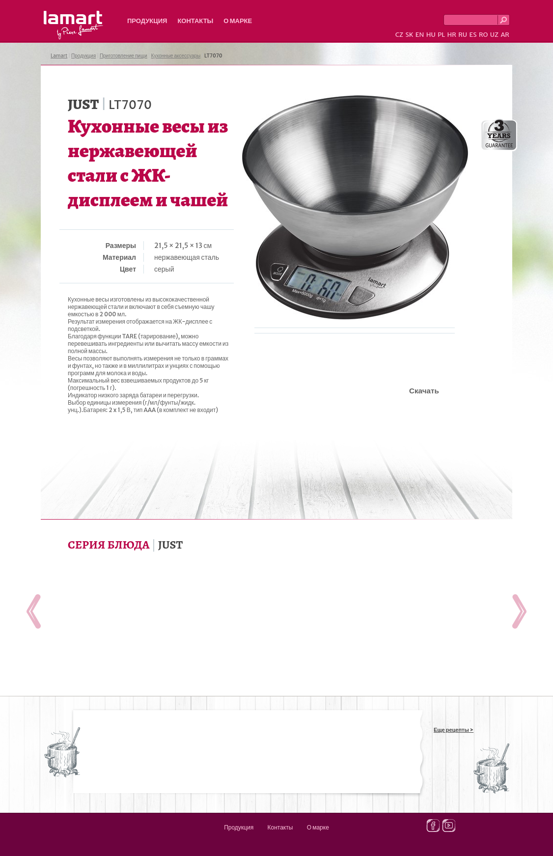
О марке (237, 21)
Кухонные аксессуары (176, 56)
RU (462, 34)
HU (431, 34)
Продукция (147, 21)
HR (451, 34)
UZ (494, 34)
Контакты (195, 21)
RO (483, 34)
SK (409, 34)
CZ (399, 34)
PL (441, 34)
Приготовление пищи (123, 56)
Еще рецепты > (453, 729)
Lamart (73, 25)
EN (419, 34)
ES (473, 34)
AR (504, 34)
